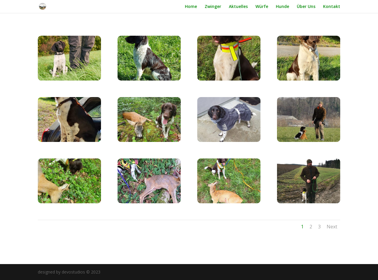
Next (332, 226)
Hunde (282, 6)
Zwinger (213, 6)
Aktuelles (238, 6)
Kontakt (331, 6)
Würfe (261, 6)
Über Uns (306, 6)
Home (191, 6)
